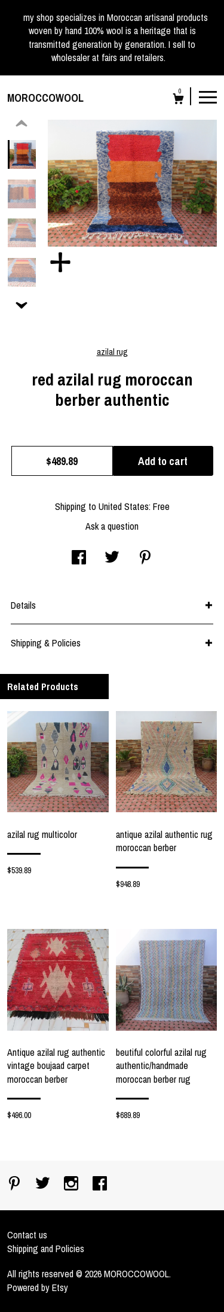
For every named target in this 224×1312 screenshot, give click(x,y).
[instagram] (72, 1184)
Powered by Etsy (37, 1287)
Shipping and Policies (45, 1248)
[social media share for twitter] (112, 558)
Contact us (27, 1234)
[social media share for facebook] (79, 558)
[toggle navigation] (208, 96)
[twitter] (44, 1184)
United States (124, 506)
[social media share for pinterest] (145, 558)
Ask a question (112, 526)
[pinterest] (15, 1184)
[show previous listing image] (21, 123)
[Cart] (178, 100)
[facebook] (100, 1184)
